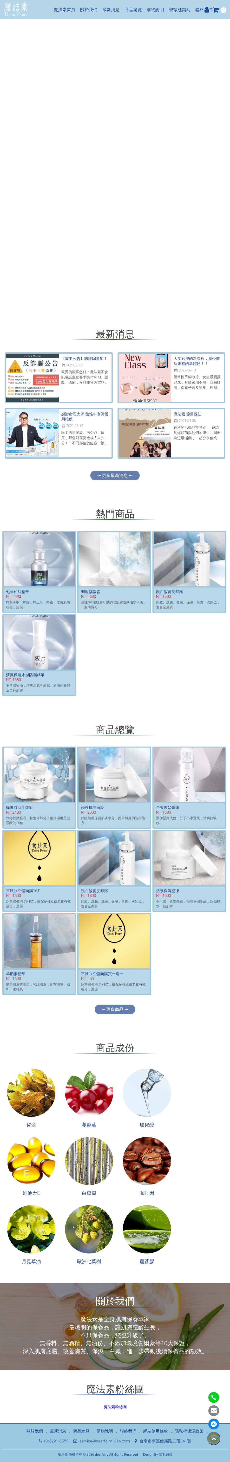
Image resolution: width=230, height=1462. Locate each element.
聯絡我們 (204, 9)
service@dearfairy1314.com (101, 1441)
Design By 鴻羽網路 (157, 1454)
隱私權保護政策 (189, 1431)
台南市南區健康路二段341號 (163, 1441)
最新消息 (111, 9)
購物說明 (155, 9)
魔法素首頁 (64, 9)
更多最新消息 (115, 475)
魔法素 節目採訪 (188, 414)
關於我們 (89, 9)
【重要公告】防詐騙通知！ (84, 358)
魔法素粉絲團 (115, 1407)
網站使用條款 (155, 1431)
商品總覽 (133, 9)
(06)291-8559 (53, 1441)
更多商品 (115, 1009)
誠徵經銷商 (180, 9)
